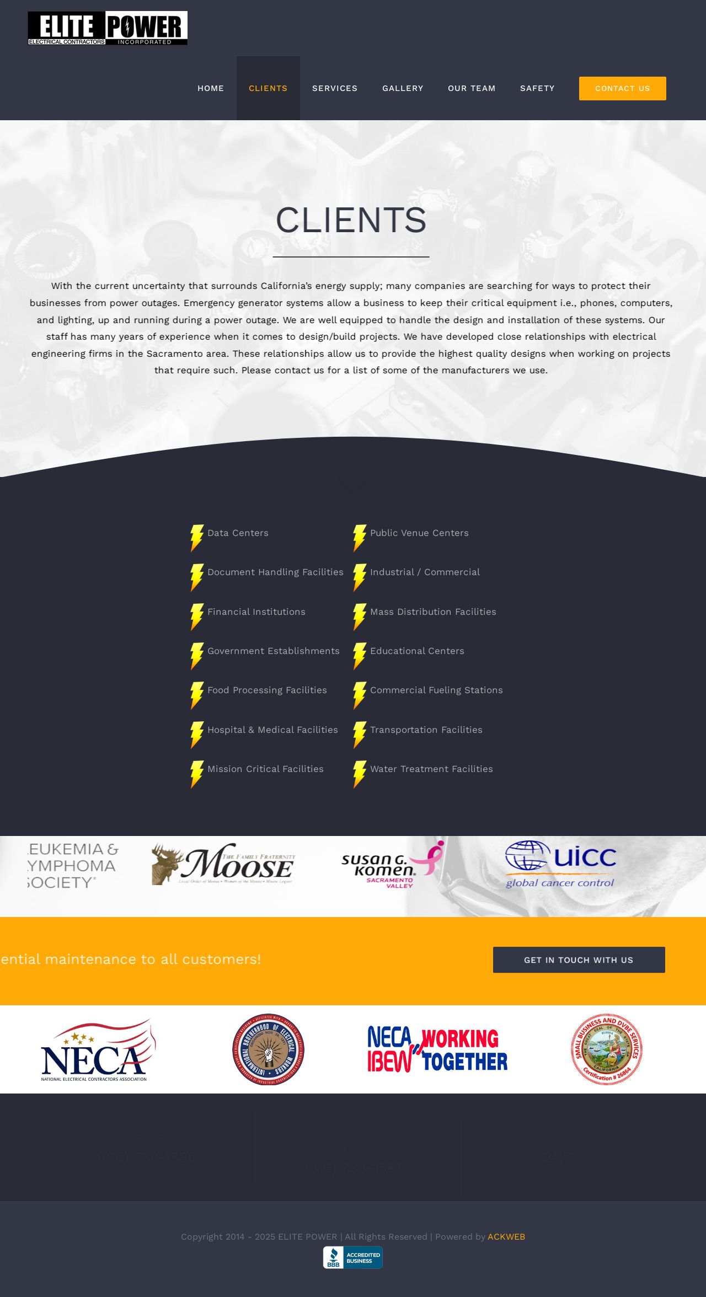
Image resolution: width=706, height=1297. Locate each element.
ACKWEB (506, 1236)
